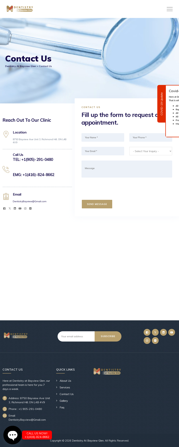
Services (65, 387)
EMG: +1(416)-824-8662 (33, 174)
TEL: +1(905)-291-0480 (33, 159)
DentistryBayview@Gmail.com (29, 201)
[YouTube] (20, 208)
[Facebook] (4, 208)
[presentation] (108, 189)
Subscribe (108, 336)
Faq (62, 407)
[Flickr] (30, 208)
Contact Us (67, 394)
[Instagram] (25, 208)
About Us (65, 380)
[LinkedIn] (15, 208)
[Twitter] (9, 208)
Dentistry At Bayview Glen (88, 440)
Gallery (64, 400)
